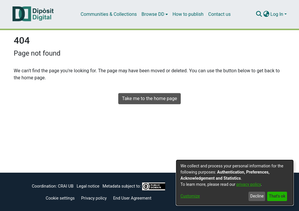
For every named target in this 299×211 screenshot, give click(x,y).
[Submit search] (259, 14)
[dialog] (234, 182)
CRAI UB (65, 186)
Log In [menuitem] (276, 14)
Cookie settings (60, 198)
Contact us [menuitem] (219, 14)
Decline (257, 196)
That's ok (277, 196)
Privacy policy (94, 198)
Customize (190, 196)
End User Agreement (132, 198)
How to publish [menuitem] (188, 14)
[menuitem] (155, 14)
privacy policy (248, 184)
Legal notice (88, 186)
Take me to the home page (149, 98)
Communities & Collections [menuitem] (109, 14)
